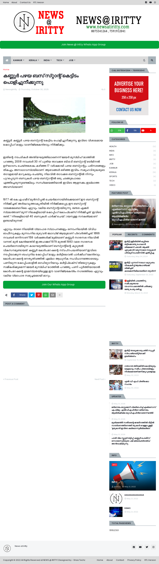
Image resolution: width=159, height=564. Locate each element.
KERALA (132, 172)
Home (6, 2)
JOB (132, 163)
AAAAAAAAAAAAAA (134, 495)
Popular (117, 234)
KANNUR (132, 168)
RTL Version (38, 2)
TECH (132, 181)
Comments (148, 234)
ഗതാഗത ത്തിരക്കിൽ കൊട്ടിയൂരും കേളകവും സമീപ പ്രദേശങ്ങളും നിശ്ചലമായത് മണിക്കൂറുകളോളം (140, 369)
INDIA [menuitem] (47, 60)
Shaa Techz (79, 560)
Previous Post (11, 379)
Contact (120, 560)
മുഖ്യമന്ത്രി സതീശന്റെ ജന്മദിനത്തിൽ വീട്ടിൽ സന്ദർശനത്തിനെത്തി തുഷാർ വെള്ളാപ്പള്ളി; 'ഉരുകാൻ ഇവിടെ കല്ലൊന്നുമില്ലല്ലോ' (132, 425)
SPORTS (132, 176)
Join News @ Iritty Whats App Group (80, 44)
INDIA (132, 151)
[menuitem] (7, 60)
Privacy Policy (134, 560)
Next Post (99, 379)
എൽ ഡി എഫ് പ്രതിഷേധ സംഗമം (136, 383)
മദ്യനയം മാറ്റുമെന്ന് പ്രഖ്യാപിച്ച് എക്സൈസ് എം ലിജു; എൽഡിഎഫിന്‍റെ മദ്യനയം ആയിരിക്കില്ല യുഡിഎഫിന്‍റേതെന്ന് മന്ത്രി (131, 213)
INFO (132, 155)
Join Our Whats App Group (55, 284)
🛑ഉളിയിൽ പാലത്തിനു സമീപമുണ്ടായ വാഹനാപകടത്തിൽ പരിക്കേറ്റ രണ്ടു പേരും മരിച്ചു (138, 285)
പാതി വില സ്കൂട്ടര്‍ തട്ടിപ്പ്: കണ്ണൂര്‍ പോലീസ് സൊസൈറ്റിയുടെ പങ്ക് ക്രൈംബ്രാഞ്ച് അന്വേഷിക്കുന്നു (130, 441)
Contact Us (25, 2)
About (14, 2)
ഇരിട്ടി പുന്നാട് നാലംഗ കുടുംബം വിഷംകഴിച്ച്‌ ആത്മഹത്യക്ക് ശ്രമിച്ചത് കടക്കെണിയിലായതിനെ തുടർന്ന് (140, 267)
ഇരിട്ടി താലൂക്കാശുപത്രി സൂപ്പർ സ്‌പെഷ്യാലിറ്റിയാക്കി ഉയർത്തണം (139, 353)
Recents (132, 234)
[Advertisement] (132, 317)
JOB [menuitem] (71, 60)
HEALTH (132, 146)
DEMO (127, 508)
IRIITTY (132, 159)
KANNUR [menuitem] (17, 60)
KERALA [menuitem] (33, 60)
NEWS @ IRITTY (50, 560)
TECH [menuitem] (59, 60)
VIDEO (132, 185)
